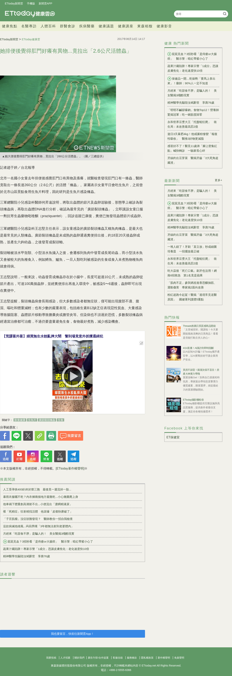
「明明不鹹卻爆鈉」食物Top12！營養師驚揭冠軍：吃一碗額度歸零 (193, 112)
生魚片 (32, 419)
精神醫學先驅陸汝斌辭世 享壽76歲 (26, 556)
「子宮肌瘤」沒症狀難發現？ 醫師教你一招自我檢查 (38, 518)
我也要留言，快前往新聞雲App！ (72, 633)
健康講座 (125, 26)
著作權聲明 (164, 657)
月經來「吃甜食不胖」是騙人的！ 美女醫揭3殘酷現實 (38, 533)
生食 (60, 419)
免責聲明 (179, 657)
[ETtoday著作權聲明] (70, 468)
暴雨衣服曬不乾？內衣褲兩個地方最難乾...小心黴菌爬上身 (40, 496)
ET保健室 (173, 437)
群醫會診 (67, 26)
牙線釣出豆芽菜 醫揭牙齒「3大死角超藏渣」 (192, 160)
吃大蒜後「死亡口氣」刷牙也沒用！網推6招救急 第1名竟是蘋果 (192, 273)
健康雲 (30, 13)
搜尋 (224, 13)
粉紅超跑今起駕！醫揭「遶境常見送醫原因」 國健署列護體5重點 (192, 297)
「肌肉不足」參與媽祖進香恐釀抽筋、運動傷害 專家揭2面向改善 (192, 285)
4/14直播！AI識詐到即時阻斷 (198, 348)
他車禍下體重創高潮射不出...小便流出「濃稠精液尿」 (37, 504)
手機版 (31, 3)
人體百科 (48, 26)
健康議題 (106, 26)
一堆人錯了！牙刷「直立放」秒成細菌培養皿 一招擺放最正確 (192, 249)
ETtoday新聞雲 (14, 3)
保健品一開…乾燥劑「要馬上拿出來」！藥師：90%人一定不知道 (191, 81)
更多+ (218, 180)
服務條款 (132, 657)
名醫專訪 (29, 26)
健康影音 (164, 26)
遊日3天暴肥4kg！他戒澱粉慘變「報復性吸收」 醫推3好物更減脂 (192, 136)
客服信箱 (118, 657)
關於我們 (79, 657)
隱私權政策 (147, 657)
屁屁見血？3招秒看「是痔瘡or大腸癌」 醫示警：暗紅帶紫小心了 (48, 542)
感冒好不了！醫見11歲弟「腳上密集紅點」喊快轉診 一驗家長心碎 (192, 148)
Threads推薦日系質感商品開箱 (199, 325)
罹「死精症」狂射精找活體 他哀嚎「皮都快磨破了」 (38, 511)
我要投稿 (51, 657)
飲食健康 (19, 419)
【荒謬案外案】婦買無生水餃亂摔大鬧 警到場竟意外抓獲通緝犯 (52, 336)
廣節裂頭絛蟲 (47, 419)
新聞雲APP (45, 3)
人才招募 (65, 657)
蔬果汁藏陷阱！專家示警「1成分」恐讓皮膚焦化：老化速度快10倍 (46, 548)
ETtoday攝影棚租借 (193, 399)
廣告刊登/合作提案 (98, 657)
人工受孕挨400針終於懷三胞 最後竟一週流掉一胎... (37, 489)
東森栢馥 (145, 26)
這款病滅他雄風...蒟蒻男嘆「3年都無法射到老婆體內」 (38, 526)
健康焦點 (9, 26)
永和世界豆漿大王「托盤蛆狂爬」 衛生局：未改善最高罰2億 (192, 124)
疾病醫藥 (87, 26)
